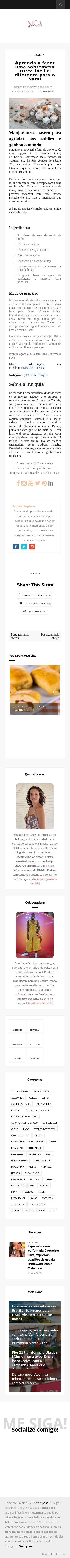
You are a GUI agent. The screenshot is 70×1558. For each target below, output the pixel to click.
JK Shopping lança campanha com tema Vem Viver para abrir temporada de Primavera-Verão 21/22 (35, 1336)
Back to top (53, 1554)
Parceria (34, 1179)
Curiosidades (50, 1122)
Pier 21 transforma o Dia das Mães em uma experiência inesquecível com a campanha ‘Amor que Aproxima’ (34, 1360)
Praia (14, 1191)
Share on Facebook (36, 595)
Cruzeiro (16, 1110)
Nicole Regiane (24, 506)
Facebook (17, 1026)
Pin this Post (38, 611)
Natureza (46, 1166)
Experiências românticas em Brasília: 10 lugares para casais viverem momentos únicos (34, 1312)
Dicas (26, 1129)
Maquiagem (34, 1154)
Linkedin (17, 1040)
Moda (49, 1154)
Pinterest (35, 1040)
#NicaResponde (19, 1091)
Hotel (53, 1141)
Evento (39, 1135)
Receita (39, 54)
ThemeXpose (40, 1503)
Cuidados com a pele (37, 1110)
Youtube (35, 1055)
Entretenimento (20, 1135)
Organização (32, 1173)
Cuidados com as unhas (24, 1116)
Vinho (41, 1210)
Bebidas (33, 1097)
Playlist (44, 1185)
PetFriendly (17, 1185)
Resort (42, 1191)
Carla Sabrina (43, 1104)
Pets (31, 1185)
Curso (14, 1129)
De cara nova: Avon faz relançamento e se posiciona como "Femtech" (34, 1378)
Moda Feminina (19, 1160)
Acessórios (17, 1097)
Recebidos (27, 1191)
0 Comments (46, 91)
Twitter (17, 1055)
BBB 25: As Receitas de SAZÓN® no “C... (30, 708)
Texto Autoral (37, 1204)
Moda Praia (17, 1166)
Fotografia (17, 1141)
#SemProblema (41, 1091)
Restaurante (18, 1198)
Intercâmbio (35, 1147)
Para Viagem (18, 1179)
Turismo (16, 1210)
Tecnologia (17, 1204)
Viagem (29, 1210)
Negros (15, 1173)
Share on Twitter (37, 603)
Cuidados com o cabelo (24, 1122)
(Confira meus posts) (40, 1003)
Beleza (45, 1097)
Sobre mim (47, 1198)
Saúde (33, 1198)
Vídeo (53, 1210)
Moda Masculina (42, 1160)
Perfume (49, 1179)
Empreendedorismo (45, 1129)
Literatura (17, 1154)
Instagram (35, 1026)
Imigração (17, 1147)
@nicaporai (25, 1546)
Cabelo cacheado (21, 1104)
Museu (32, 1166)
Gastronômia (37, 1141)
